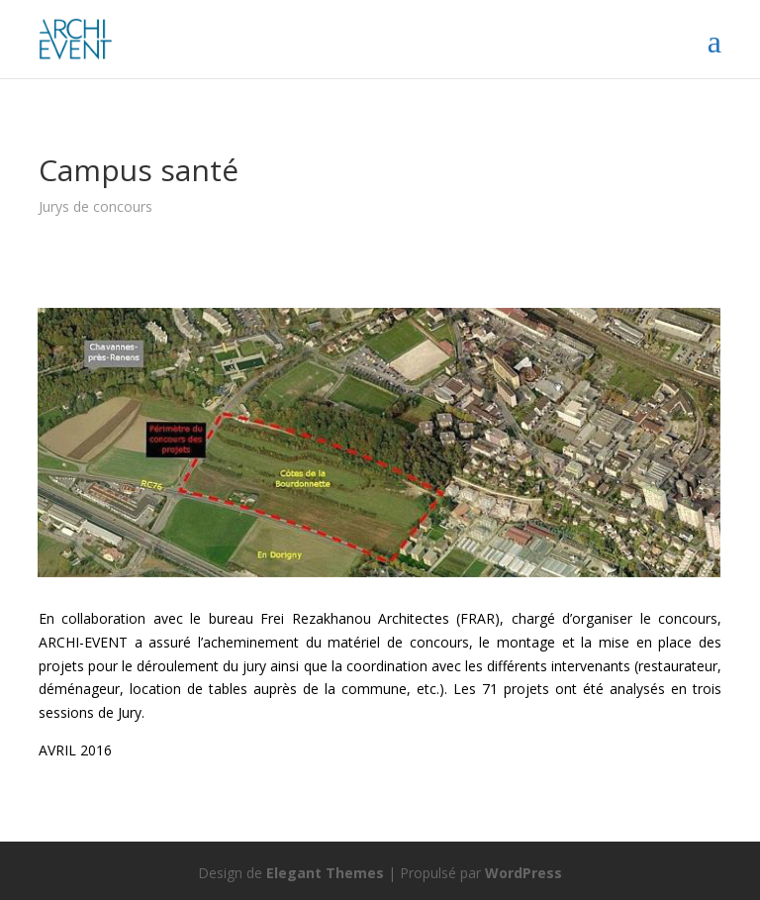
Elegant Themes (325, 872)
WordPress (523, 872)
